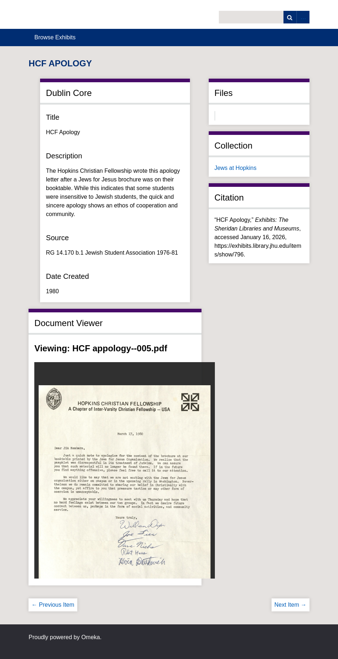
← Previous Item (52, 605)
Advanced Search (302, 17)
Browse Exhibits (54, 37)
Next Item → (290, 605)
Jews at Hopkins (235, 168)
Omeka (90, 637)
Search (289, 17)
